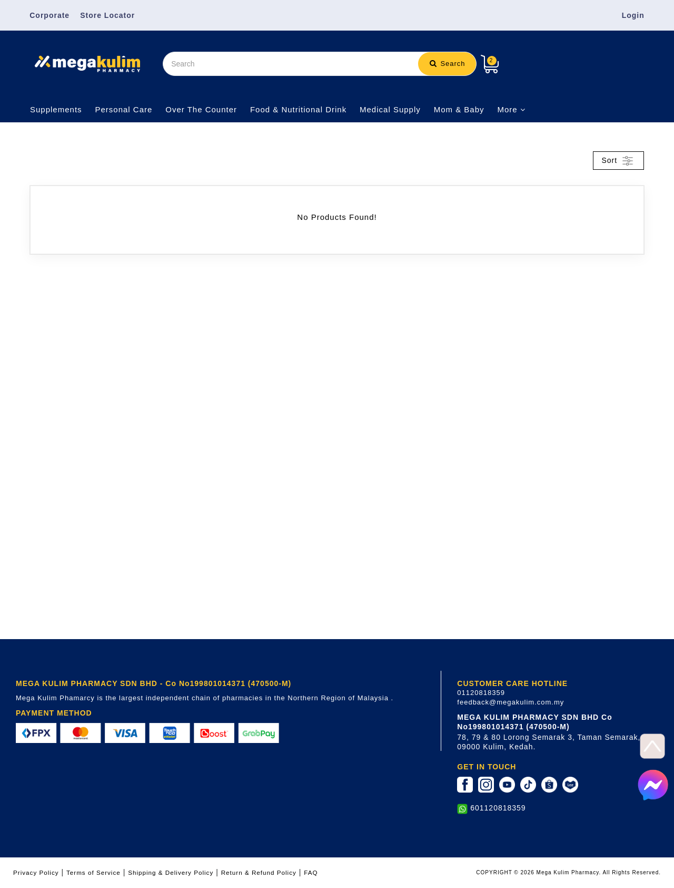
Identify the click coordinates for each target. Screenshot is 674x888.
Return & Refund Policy (258, 872)
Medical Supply (390, 109)
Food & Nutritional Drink (298, 109)
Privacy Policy (36, 872)
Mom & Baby (459, 109)
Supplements (56, 109)
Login (633, 15)
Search (447, 63)
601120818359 (498, 808)
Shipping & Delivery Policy (170, 872)
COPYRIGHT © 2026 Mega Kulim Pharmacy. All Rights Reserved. (568, 872)
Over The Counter (201, 109)
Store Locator (107, 15)
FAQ (311, 872)
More (511, 109)
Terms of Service (93, 872)
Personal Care (123, 109)
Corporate (49, 15)
